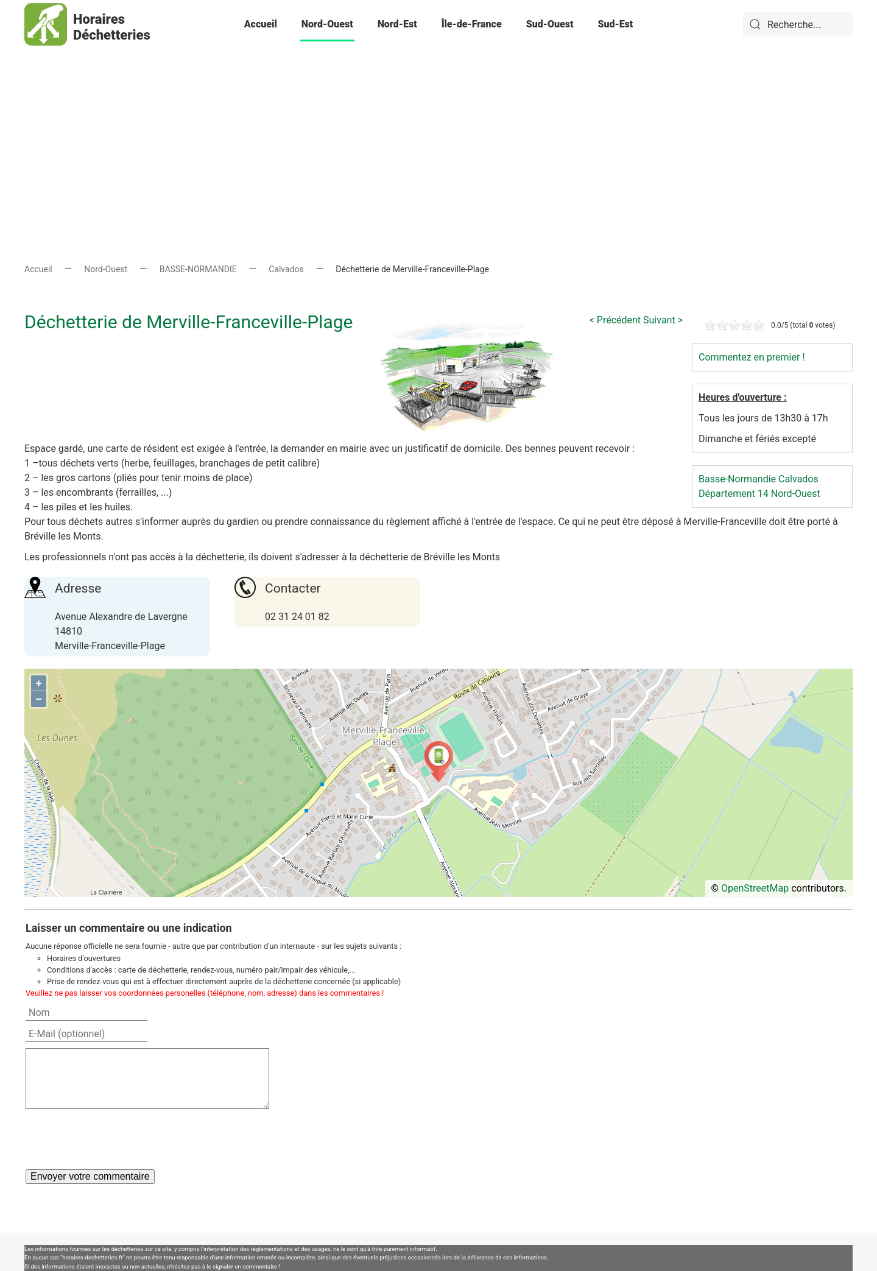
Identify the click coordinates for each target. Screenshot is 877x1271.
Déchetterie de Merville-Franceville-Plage (188, 322)
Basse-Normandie (737, 479)
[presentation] (118, 1139)
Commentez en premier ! (752, 357)
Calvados (286, 269)
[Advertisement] (438, 134)
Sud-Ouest (550, 24)
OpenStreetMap (755, 888)
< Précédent (615, 320)
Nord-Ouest (327, 24)
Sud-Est (615, 24)
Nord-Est (397, 24)
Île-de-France (472, 24)
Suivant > (663, 320)
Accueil (260, 24)
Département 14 (734, 493)
